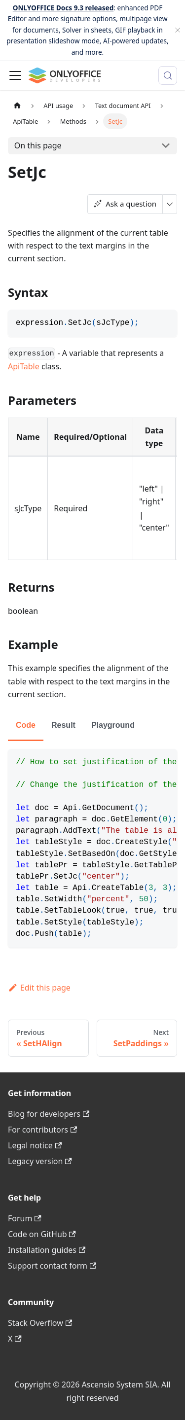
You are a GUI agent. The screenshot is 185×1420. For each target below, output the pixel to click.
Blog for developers (48, 1113)
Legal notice (35, 1145)
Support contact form (52, 1265)
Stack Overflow (40, 1322)
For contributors (42, 1129)
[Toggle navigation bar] (15, 75)
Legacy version (40, 1161)
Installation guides (46, 1249)
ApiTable (23, 366)
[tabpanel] (92, 848)
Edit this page (39, 987)
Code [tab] (26, 725)
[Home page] (17, 105)
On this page (38, 145)
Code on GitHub (42, 1234)
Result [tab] (63, 725)
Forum (24, 1218)
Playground (113, 725)
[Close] (177, 30)
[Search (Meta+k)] (167, 75)
